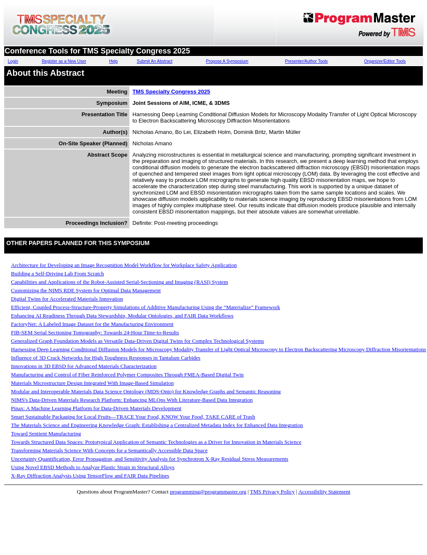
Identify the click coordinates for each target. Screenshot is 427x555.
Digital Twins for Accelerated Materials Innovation (67, 299)
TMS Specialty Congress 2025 (171, 91)
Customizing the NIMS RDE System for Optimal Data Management (86, 290)
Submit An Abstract (154, 61)
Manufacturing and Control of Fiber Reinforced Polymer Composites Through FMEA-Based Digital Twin (127, 374)
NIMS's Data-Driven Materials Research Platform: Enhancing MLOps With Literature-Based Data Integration (131, 400)
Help (113, 61)
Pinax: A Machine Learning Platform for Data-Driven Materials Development (96, 408)
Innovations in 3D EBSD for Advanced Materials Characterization (84, 366)
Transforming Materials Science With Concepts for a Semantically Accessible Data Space (109, 450)
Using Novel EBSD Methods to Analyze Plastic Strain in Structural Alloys (93, 467)
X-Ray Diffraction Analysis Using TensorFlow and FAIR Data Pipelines (90, 475)
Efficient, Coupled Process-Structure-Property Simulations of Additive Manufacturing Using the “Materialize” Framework (145, 307)
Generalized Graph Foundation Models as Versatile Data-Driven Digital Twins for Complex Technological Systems (137, 341)
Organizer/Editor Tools (385, 61)
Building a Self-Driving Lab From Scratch (57, 273)
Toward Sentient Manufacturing (46, 433)
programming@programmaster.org (208, 491)
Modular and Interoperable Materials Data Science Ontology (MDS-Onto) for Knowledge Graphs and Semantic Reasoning (146, 391)
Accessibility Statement (324, 491)
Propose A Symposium (227, 61)
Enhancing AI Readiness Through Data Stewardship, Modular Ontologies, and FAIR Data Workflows (122, 315)
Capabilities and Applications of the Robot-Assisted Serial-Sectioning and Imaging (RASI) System (119, 282)
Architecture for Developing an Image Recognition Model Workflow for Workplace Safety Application (124, 265)
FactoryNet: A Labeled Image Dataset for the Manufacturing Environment (92, 324)
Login (13, 61)
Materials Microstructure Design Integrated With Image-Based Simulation (92, 383)
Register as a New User (64, 61)
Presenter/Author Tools (306, 61)
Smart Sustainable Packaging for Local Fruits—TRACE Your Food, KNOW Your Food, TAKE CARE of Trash (133, 417)
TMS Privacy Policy (272, 491)
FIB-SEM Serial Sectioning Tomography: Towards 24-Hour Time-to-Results (95, 332)
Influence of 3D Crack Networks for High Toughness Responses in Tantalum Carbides (105, 358)
